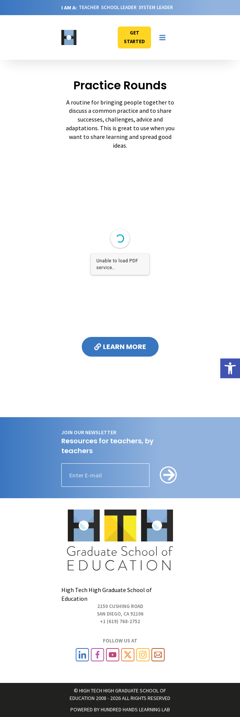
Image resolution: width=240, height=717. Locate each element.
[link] (230, 368)
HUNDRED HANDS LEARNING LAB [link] (135, 709)
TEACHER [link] (89, 7)
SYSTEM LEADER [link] (156, 7)
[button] (162, 37)
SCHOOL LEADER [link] (119, 7)
